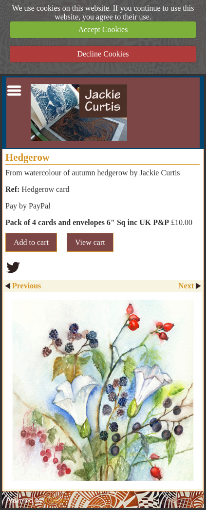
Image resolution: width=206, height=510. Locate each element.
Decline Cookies (103, 54)
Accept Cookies (103, 29)
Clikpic (56, 500)
